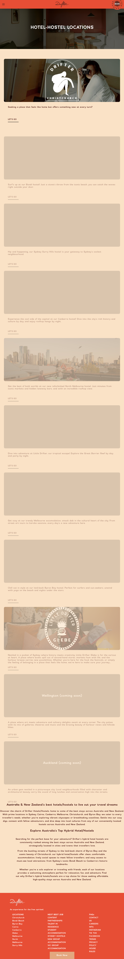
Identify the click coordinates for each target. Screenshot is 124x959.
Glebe (15, 933)
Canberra (17, 930)
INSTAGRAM (95, 930)
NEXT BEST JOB (55, 915)
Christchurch (18, 918)
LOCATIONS (18, 915)
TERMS (92, 939)
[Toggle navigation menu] (3, 4)
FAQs (91, 915)
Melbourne (17, 936)
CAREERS (93, 924)
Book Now (62, 955)
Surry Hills (17, 945)
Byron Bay (17, 924)
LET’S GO (12, 119)
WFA (91, 927)
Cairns (15, 927)
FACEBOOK (94, 936)
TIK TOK (93, 933)
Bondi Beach (18, 921)
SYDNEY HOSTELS (56, 936)
